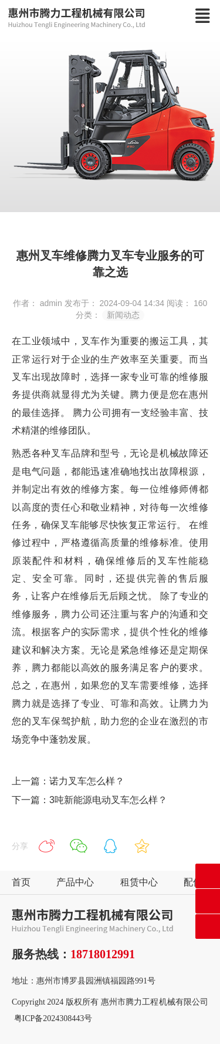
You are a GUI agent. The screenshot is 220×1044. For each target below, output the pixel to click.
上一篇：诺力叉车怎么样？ (68, 781)
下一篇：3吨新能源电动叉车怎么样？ (89, 800)
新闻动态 (123, 315)
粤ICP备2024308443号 (53, 1018)
